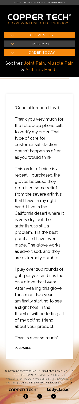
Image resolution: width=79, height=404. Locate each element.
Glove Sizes (41, 35)
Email (42, 374)
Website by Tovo (19, 378)
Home (17, 2)
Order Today (41, 52)
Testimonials (56, 2)
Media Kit (41, 44)
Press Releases (34, 2)
